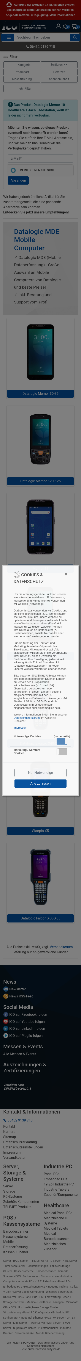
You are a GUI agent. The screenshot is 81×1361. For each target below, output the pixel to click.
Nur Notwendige (40, 773)
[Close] (57, 574)
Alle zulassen (40, 783)
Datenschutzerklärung (27, 717)
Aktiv (62, 741)
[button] (62, 741)
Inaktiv (63, 751)
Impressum (20, 727)
